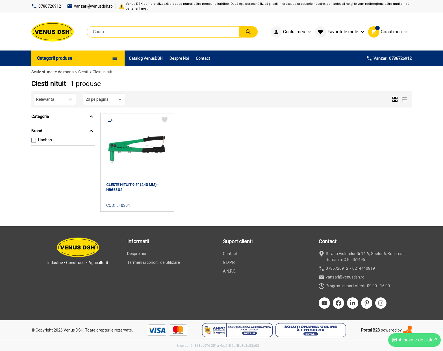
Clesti (83, 72)
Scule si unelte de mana (52, 72)
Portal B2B (370, 330)
